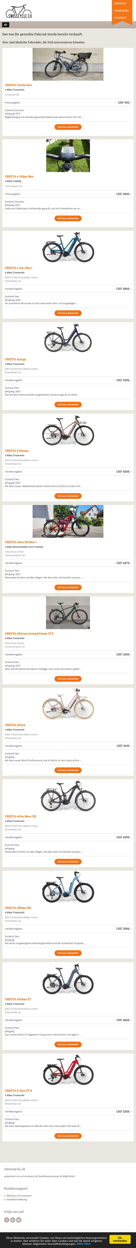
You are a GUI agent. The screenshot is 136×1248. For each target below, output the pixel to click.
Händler (120, 3)
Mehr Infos (83, 1245)
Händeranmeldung (17, 1199)
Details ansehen (68, 127)
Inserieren (121, 10)
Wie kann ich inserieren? (19, 1195)
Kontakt (120, 17)
